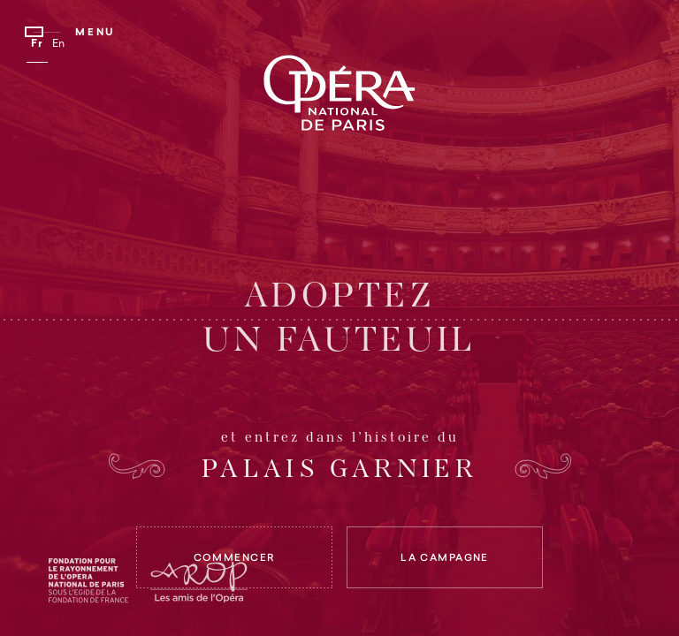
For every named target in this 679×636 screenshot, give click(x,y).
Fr (37, 44)
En (59, 44)
